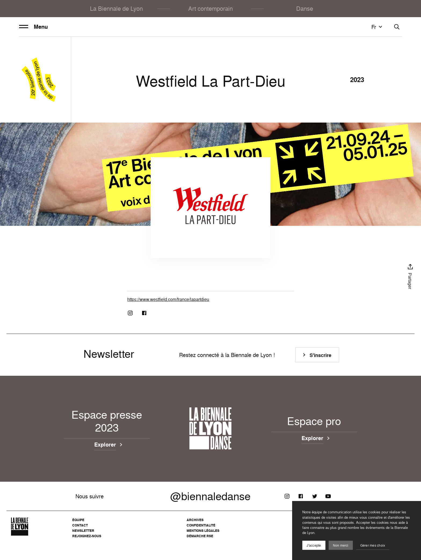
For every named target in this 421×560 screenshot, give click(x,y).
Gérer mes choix (372, 545)
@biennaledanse (210, 496)
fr (377, 27)
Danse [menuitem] (304, 8)
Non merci (341, 545)
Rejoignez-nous (86, 536)
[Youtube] (328, 496)
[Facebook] (144, 313)
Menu (33, 27)
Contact (80, 525)
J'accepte (314, 545)
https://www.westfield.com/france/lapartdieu (168, 299)
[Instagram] (130, 313)
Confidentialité (201, 525)
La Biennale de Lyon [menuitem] (116, 8)
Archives (195, 520)
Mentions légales (203, 530)
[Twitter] (314, 496)
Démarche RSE (200, 536)
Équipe (78, 520)
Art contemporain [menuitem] (210, 8)
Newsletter (83, 530)
